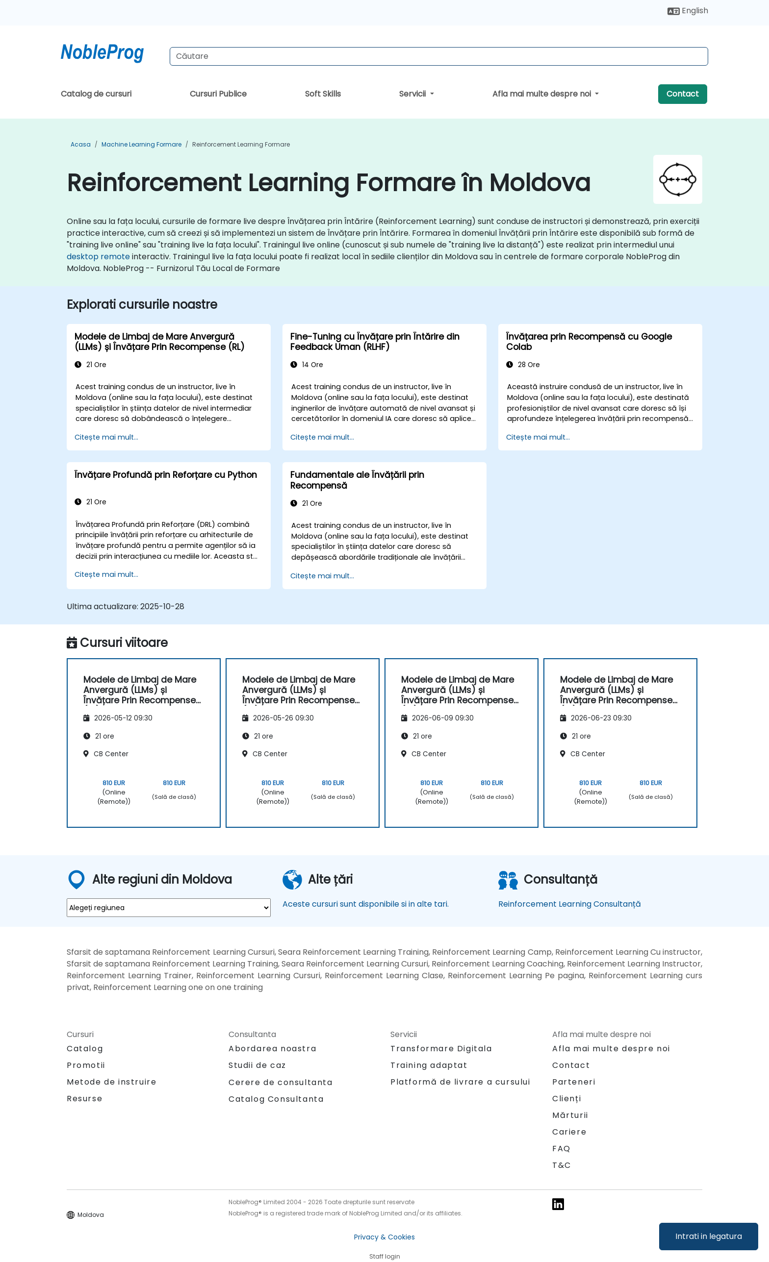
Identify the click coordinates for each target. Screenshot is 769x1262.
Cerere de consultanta (281, 1082)
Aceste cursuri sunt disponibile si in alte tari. (365, 904)
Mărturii (570, 1115)
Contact (682, 93)
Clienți (566, 1098)
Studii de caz (257, 1065)
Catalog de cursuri (96, 93)
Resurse (85, 1098)
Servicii (413, 93)
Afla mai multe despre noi (542, 93)
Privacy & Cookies (384, 1237)
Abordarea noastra (272, 1048)
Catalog (85, 1048)
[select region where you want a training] (169, 907)
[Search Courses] (439, 56)
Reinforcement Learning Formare (241, 144)
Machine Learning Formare (141, 144)
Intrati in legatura (708, 1236)
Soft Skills (323, 93)
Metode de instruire (111, 1082)
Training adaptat (429, 1065)
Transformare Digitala (441, 1048)
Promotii (86, 1065)
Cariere (569, 1132)
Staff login (384, 1256)
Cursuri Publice (218, 93)
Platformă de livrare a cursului (460, 1082)
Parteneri (573, 1082)
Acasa (81, 144)
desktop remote (98, 256)
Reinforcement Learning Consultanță (569, 904)
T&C (561, 1165)
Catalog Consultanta (276, 1099)
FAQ (561, 1148)
